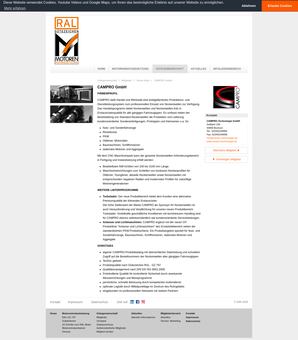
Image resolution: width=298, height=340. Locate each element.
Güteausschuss (105, 324)
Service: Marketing (171, 321)
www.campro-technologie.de (222, 141)
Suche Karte (143, 80)
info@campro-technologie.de (222, 138)
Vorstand (101, 321)
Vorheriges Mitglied (226, 159)
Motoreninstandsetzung (130, 68)
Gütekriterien (69, 321)
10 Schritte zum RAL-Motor (76, 324)
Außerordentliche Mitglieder (111, 328)
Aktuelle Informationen (143, 317)
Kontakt (55, 302)
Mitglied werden (105, 331)
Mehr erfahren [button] (15, 8)
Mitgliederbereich (227, 68)
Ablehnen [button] (249, 6)
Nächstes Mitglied (226, 150)
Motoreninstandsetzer (73, 328)
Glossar (66, 331)
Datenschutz (99, 302)
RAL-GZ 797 (69, 317)
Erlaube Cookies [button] (280, 6)
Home (101, 68)
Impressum (75, 302)
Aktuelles (198, 68)
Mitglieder (126, 80)
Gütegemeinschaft (170, 68)
